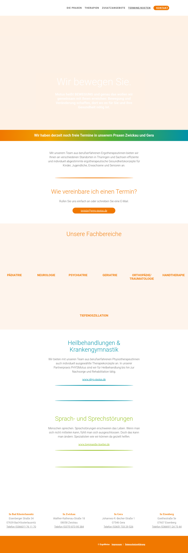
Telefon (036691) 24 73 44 (167, 526)
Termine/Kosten (139, 8)
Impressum (117, 544)
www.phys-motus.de (94, 379)
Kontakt (162, 8)
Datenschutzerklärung (135, 544)
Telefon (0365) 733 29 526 (118, 526)
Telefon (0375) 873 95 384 (69, 526)
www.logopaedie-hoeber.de (94, 444)
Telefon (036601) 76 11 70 (21, 526)
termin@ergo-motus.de (94, 210)
